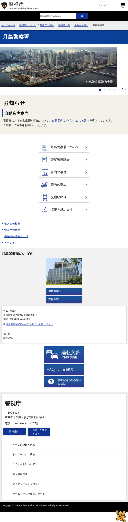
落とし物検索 (12, 223)
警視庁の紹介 (47, 25)
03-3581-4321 (21, 423)
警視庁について (27, 25)
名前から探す (81, 25)
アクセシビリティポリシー (27, 483)
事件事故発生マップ (16, 236)
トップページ (8, 25)
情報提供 (13, 431)
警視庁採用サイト (15, 230)
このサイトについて (23, 464)
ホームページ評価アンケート (28, 493)
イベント (9, 242)
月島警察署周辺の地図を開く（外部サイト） (30, 324)
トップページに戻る (23, 454)
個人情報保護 (20, 474)
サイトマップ (104, 5)
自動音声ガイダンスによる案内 (70, 120)
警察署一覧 (64, 25)
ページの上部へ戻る (23, 444)
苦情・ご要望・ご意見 (41, 432)
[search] (55, 16)
